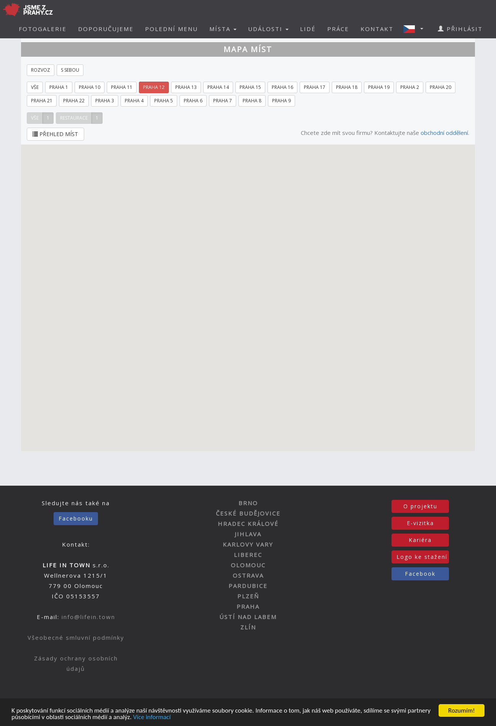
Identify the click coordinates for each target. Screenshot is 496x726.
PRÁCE (338, 29)
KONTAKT (377, 29)
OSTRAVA (248, 575)
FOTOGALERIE (43, 29)
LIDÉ (308, 29)
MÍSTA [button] (223, 29)
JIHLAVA (248, 534)
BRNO (248, 503)
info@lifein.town (88, 617)
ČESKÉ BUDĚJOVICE (248, 513)
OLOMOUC (248, 565)
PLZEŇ (248, 596)
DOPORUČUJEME (106, 29)
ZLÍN (248, 627)
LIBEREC (248, 554)
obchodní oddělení (444, 132)
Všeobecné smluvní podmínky (76, 637)
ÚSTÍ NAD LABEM (248, 617)
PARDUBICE (248, 586)
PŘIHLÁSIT (460, 29)
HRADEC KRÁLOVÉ (248, 523)
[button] (415, 28)
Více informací (152, 717)
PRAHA (248, 606)
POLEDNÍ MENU (171, 29)
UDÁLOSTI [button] (268, 29)
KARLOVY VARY (248, 544)
